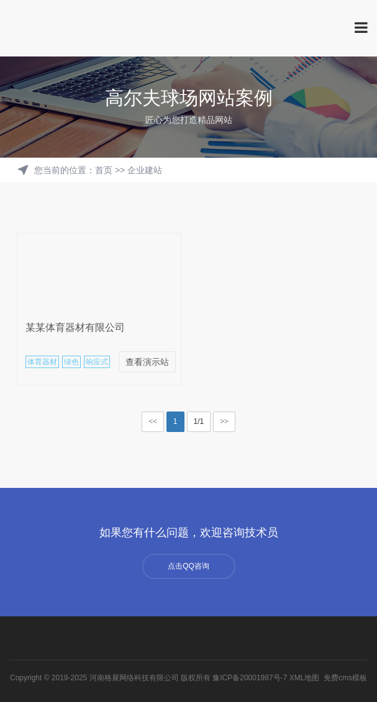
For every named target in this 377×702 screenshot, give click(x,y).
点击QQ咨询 (188, 566)
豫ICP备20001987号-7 (249, 677)
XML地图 (304, 677)
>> (224, 421)
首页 (103, 170)
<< (152, 421)
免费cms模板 (345, 677)
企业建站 (144, 170)
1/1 (199, 421)
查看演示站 (147, 362)
